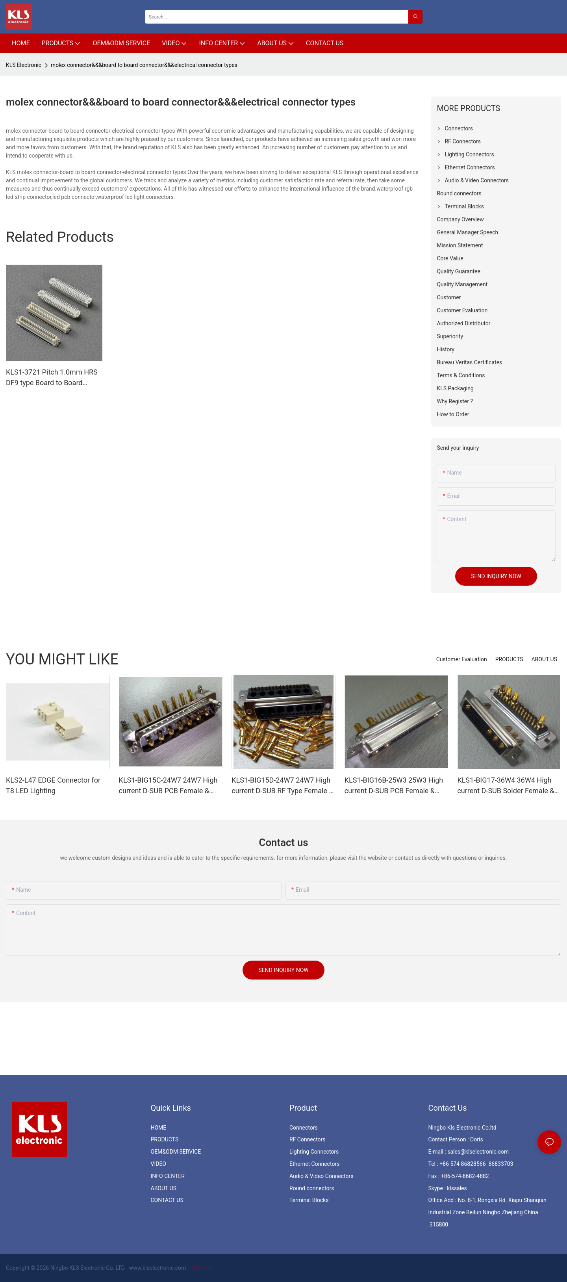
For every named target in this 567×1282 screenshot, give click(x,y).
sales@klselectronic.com (478, 1151)
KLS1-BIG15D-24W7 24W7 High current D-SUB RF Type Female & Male (282, 786)
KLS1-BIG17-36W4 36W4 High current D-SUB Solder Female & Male (505, 786)
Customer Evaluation (461, 659)
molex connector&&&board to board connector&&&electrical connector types (144, 65)
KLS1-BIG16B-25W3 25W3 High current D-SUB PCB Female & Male (394, 786)
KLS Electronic (23, 65)
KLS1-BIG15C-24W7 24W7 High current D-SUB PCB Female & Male (168, 786)
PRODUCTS (509, 659)
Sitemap (201, 1268)
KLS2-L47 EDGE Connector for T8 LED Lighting (53, 785)
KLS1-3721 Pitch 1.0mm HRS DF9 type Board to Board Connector (52, 378)
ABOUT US (544, 659)
